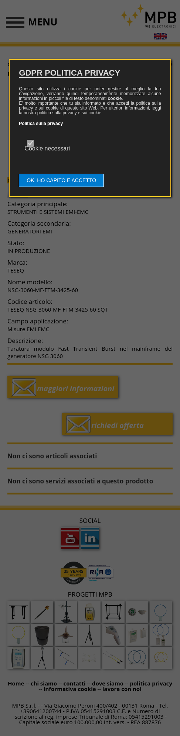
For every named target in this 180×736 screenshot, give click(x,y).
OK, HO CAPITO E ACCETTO (61, 180)
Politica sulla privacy (41, 123)
